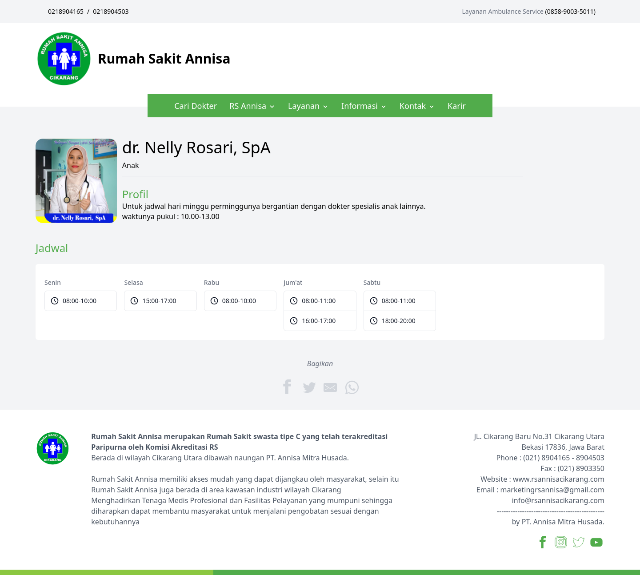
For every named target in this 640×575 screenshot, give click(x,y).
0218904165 (66, 11)
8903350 (590, 468)
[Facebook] (288, 386)
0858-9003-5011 (570, 11)
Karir (457, 105)
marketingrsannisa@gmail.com (552, 490)
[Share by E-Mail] (331, 386)
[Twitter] (309, 386)
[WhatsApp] (352, 387)
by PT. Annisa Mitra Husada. (558, 522)
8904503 (590, 458)
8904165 (555, 458)
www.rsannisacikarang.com (558, 479)
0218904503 (110, 11)
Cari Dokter (195, 105)
